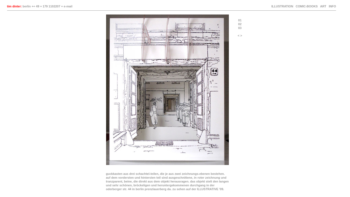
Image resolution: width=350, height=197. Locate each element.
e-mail (68, 6)
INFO (332, 6)
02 (239, 24)
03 (239, 28)
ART (323, 6)
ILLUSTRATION (282, 6)
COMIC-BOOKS (307, 6)
